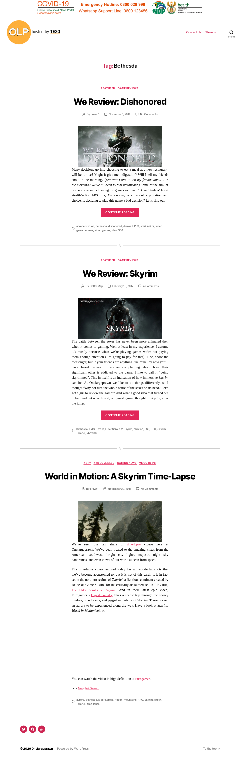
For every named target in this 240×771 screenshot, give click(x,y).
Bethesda (102, 226)
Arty (86, 463)
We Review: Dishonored (120, 101)
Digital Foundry (102, 608)
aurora (80, 713)
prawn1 (94, 114)
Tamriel (81, 433)
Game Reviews (128, 88)
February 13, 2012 (123, 286)
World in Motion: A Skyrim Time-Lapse (120, 482)
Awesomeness (103, 463)
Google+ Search (89, 701)
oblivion (139, 429)
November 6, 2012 (119, 114)
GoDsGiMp (95, 286)
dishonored (116, 226)
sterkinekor (148, 226)
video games (103, 230)
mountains (131, 713)
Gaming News (128, 463)
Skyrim (163, 429)
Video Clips (149, 463)
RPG (154, 429)
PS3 (137, 226)
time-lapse (133, 557)
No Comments (149, 114)
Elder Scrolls (97, 429)
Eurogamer (142, 692)
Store (209, 32)
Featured (108, 88)
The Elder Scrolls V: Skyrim (94, 603)
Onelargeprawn (43, 761)
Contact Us (193, 32)
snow (158, 713)
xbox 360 (118, 230)
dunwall (129, 226)
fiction (119, 713)
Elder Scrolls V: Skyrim (119, 429)
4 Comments (151, 286)
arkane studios (85, 226)
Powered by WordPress (74, 761)
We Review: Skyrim (120, 273)
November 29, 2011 (120, 502)
